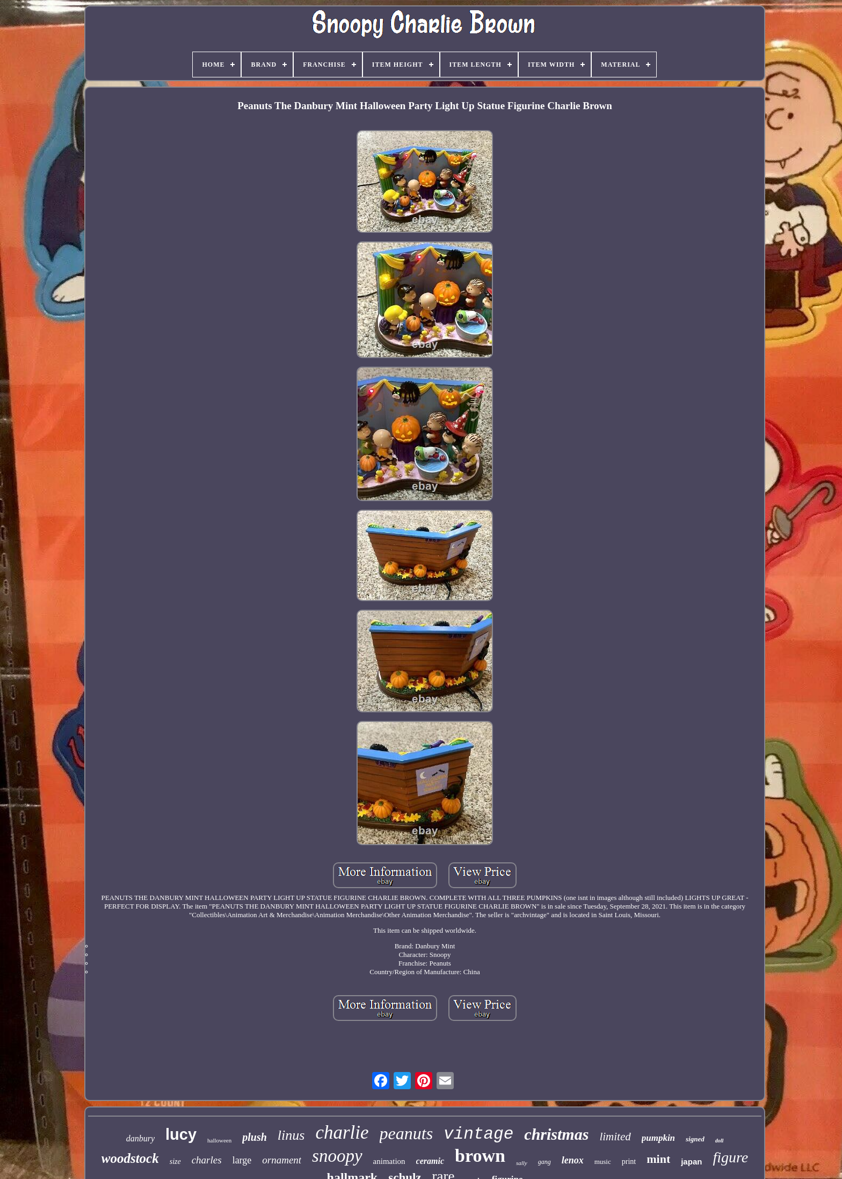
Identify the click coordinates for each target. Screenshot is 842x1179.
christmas (556, 1134)
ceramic (430, 1161)
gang (544, 1162)
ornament (281, 1160)
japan (691, 1161)
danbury (140, 1138)
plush (254, 1137)
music (602, 1161)
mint (658, 1159)
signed (695, 1139)
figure (730, 1157)
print (629, 1161)
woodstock (130, 1158)
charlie (341, 1132)
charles (207, 1160)
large (242, 1160)
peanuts (406, 1133)
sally (521, 1163)
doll (719, 1141)
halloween (219, 1140)
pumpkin (658, 1138)
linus (291, 1135)
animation (389, 1161)
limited (614, 1136)
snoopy (337, 1156)
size (175, 1161)
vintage (478, 1134)
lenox (573, 1160)
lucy (181, 1134)
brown (480, 1156)
